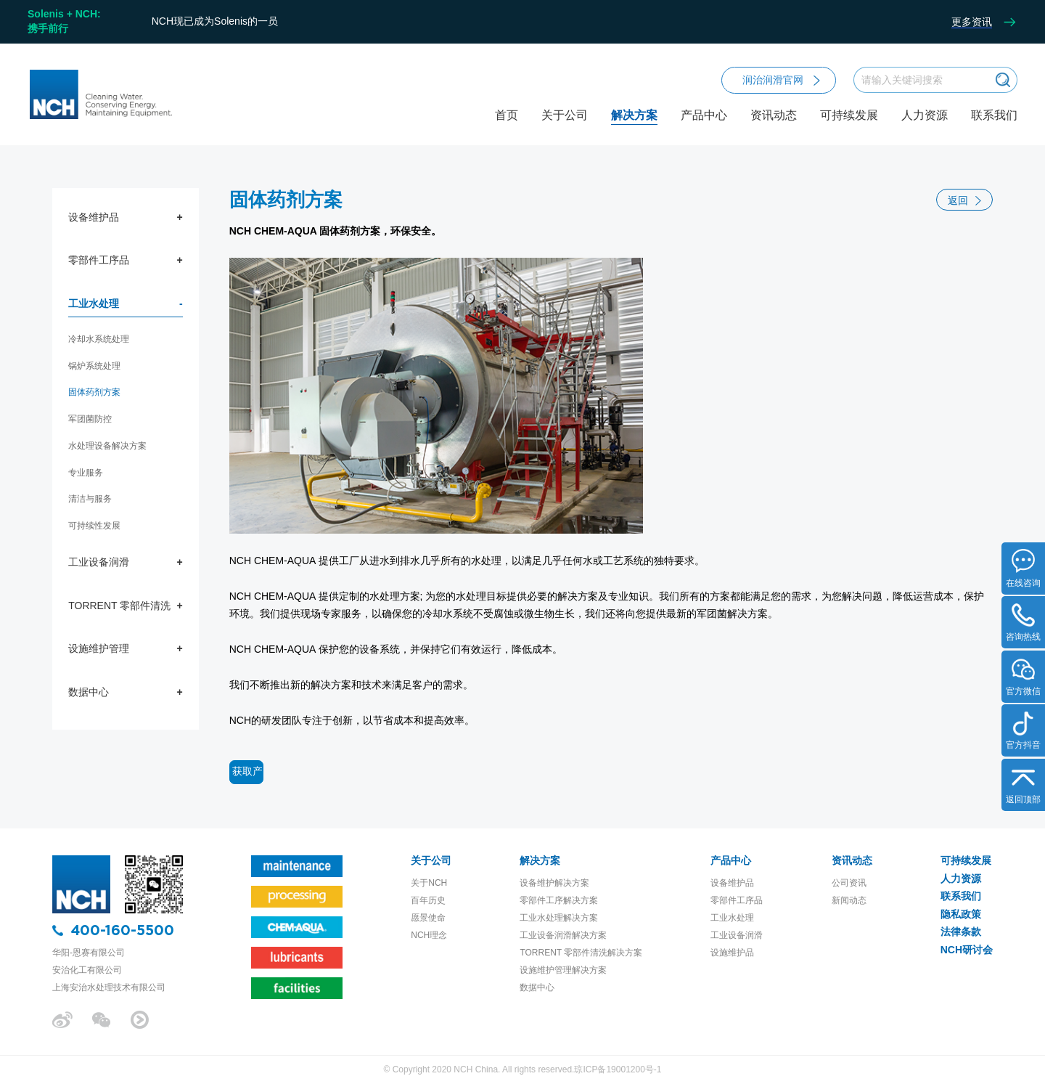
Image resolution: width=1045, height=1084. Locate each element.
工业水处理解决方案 (559, 918)
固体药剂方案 (94, 392)
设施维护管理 (98, 648)
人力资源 (924, 115)
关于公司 (564, 127)
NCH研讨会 (966, 949)
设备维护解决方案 (554, 883)
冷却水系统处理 (98, 339)
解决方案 (634, 127)
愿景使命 (428, 918)
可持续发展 (849, 115)
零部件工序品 (98, 260)
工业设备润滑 (98, 562)
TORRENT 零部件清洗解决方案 (581, 953)
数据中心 (88, 692)
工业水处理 (93, 303)
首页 (506, 115)
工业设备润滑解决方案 (563, 935)
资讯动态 (773, 127)
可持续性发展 (94, 526)
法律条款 (960, 931)
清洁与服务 (90, 499)
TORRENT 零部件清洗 (119, 605)
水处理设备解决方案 (107, 446)
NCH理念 (429, 935)
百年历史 (428, 900)
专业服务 (85, 473)
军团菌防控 (90, 419)
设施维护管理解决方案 (563, 970)
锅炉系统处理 (94, 366)
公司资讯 (849, 883)
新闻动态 (849, 900)
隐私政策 (960, 914)
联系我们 (994, 115)
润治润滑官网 (781, 80)
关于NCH (429, 883)
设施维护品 (732, 953)
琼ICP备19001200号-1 (617, 1069)
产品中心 (704, 127)
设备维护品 (93, 217)
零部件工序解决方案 (559, 900)
